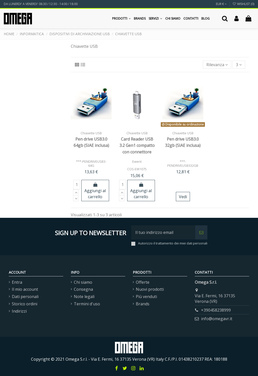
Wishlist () (243, 4)
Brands (142, 304)
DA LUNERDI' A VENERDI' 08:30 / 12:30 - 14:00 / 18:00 (41, 4)
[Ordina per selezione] (217, 65)
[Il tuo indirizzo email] (163, 232)
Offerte (142, 282)
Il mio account (25, 289)
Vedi (183, 196)
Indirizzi (19, 311)
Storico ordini (24, 304)
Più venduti (146, 296)
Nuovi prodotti (150, 289)
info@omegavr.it (216, 318)
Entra (17, 282)
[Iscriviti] (201, 232)
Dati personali (25, 296)
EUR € (221, 4)
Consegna (83, 289)
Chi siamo (83, 282)
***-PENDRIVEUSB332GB (182, 163)
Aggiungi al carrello (95, 191)
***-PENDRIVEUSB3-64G (91, 163)
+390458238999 (216, 310)
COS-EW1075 (137, 169)
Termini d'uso (87, 304)
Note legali (84, 296)
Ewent (137, 161)
